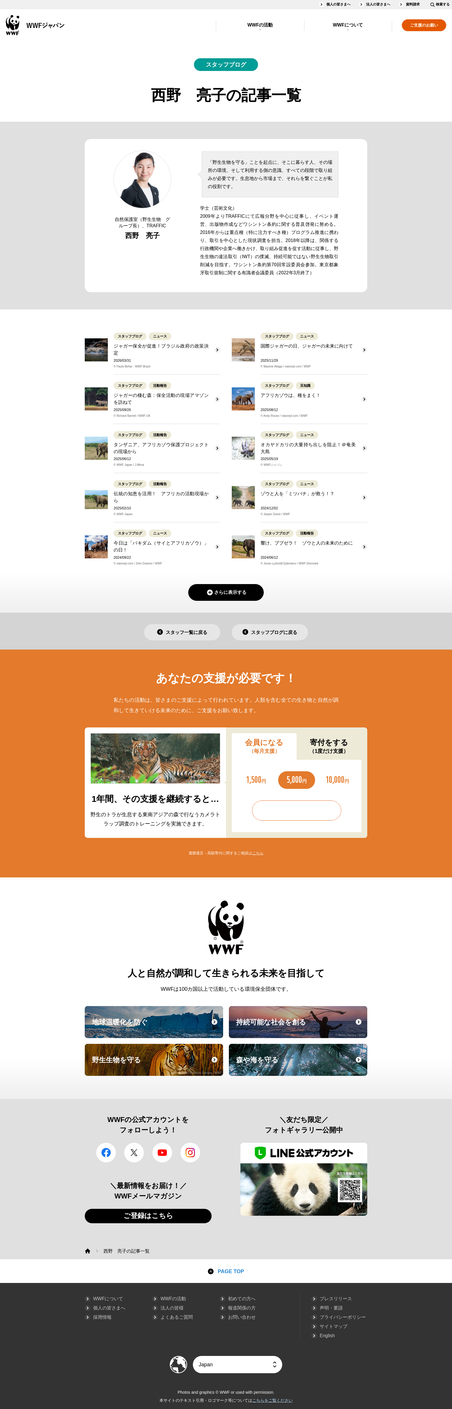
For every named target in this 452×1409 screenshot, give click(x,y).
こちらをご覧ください (272, 1400)
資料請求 (413, 4)
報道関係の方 (242, 1307)
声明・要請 (331, 1307)
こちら (257, 853)
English (327, 1335)
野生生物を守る (157, 1065)
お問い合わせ (242, 1317)
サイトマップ (333, 1326)
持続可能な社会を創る (301, 1027)
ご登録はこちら (148, 1215)
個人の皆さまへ (338, 4)
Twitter (134, 1152)
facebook (106, 1152)
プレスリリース (336, 1298)
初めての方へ (242, 1298)
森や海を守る (301, 1065)
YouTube (162, 1152)
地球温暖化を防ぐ (157, 1027)
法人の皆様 (172, 1307)
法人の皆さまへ (378, 4)
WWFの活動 (260, 24)
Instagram (190, 1152)
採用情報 (102, 1317)
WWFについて (348, 24)
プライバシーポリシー (343, 1317)
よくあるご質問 (177, 1317)
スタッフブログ (226, 64)
